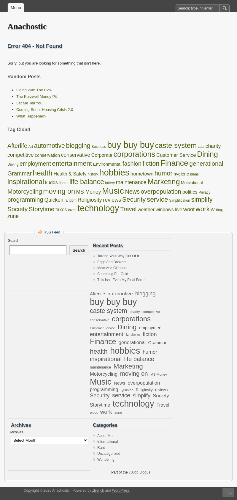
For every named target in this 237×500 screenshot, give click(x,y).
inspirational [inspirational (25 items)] (25, 182)
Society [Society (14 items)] (17, 209)
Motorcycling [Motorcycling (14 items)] (24, 191)
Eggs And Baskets (111, 262)
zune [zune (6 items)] (13, 216)
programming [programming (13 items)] (25, 199)
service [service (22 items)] (157, 199)
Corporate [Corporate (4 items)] (101, 155)
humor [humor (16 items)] (163, 173)
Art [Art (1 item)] (30, 147)
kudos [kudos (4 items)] (51, 182)
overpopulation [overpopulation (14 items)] (161, 191)
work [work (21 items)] (203, 209)
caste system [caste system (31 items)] (176, 145)
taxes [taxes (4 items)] (61, 209)
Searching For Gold (112, 274)
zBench (98, 490)
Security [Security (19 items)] (134, 199)
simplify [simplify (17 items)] (202, 199)
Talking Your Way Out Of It (118, 256)
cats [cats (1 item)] (201, 147)
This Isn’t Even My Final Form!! (121, 280)
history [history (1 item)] (93, 174)
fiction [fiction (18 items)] (150, 163)
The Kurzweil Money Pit (36, 96)
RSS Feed (52, 232)
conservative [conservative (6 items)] (75, 155)
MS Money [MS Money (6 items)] (88, 192)
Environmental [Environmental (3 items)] (107, 164)
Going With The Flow (34, 90)
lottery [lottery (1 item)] (110, 183)
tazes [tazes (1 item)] (72, 210)
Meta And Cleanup (112, 268)
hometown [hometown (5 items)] (142, 174)
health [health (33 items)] (43, 173)
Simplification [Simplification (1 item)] (179, 200)
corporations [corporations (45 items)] (134, 154)
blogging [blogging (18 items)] (78, 145)
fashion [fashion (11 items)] (132, 163)
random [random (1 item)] (70, 200)
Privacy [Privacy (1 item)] (204, 192)
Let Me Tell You (29, 103)
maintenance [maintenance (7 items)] (131, 182)
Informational (107, 442)
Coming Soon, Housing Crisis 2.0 (44, 109)
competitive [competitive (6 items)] (20, 155)
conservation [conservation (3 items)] (47, 155)
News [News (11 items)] (132, 191)
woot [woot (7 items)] (189, 209)
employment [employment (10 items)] (35, 163)
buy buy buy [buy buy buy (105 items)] (130, 145)
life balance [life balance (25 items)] (86, 182)
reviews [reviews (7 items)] (112, 200)
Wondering (105, 459)
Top (230, 492)
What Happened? (31, 116)
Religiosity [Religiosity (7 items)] (90, 200)
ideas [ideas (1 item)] (194, 174)
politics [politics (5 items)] (190, 192)
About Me (104, 436)
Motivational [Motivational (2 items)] (192, 183)
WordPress (121, 490)
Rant (101, 448)
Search (13, 241)
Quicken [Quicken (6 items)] (53, 200)
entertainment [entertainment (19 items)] (72, 163)
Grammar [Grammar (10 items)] (19, 173)
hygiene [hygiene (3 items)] (181, 173)
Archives (16, 432)
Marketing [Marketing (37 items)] (163, 182)
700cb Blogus (139, 472)
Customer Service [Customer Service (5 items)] (176, 155)
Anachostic (27, 26)
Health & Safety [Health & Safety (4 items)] (69, 173)
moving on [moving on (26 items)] (59, 191)
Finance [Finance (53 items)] (174, 163)
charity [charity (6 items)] (213, 146)
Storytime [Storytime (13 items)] (42, 209)
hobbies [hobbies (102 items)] (114, 172)
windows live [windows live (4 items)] (169, 209)
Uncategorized (108, 454)
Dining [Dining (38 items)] (207, 154)
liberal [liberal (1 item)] (63, 183)
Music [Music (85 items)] (113, 190)
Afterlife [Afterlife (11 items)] (17, 145)
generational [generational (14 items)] (206, 163)
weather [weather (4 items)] (146, 209)
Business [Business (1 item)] (99, 147)
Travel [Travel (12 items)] (128, 209)
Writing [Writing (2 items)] (217, 210)
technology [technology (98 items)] (98, 208)
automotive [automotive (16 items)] (49, 145)
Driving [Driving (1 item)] (12, 164)
